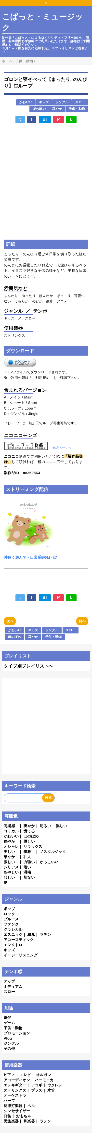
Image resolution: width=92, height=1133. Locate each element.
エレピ (25, 1075)
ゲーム (9, 1023)
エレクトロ (13, 945)
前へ (82, 621)
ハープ (9, 1100)
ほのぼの (39, 109)
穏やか (57, 109)
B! (45, 119)
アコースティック (19, 940)
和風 (31, 934)
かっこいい (49, 862)
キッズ (44, 102)
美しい (9, 852)
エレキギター (15, 1085)
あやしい (11, 872)
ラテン (45, 934)
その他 (9, 1048)
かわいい (25, 102)
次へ (9, 621)
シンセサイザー (17, 1111)
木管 (51, 1090)
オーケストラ (15, 1095)
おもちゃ (23, 1116)
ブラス (36, 1090)
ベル (31, 1106)
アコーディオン (17, 1080)
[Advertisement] (46, 139)
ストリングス (15, 1090)
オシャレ (11, 846)
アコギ (36, 1085)
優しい (29, 841)
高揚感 (9, 826)
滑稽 (27, 872)
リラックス (33, 846)
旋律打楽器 (13, 1106)
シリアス (11, 867)
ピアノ (9, 1075)
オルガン (43, 1075)
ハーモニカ (44, 1080)
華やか (9, 857)
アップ (9, 981)
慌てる (29, 831)
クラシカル (13, 929)
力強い (29, 862)
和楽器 (29, 1121)
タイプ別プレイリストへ (28, 666)
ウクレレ (54, 1085)
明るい (45, 826)
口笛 (7, 1116)
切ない (29, 877)
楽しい (61, 826)
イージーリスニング (21, 955)
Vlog (8, 1038)
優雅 (27, 852)
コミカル (11, 831)
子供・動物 (77, 109)
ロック (9, 914)
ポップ (9, 909)
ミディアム (13, 986)
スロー (80, 102)
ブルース (11, 919)
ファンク (11, 924)
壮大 (27, 857)
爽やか (29, 826)
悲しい (9, 877)
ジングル (61, 102)
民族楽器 (11, 1121)
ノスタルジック (53, 852)
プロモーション (17, 1033)
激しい (9, 862)
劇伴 (7, 1018)
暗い (27, 867)
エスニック (13, 934)
